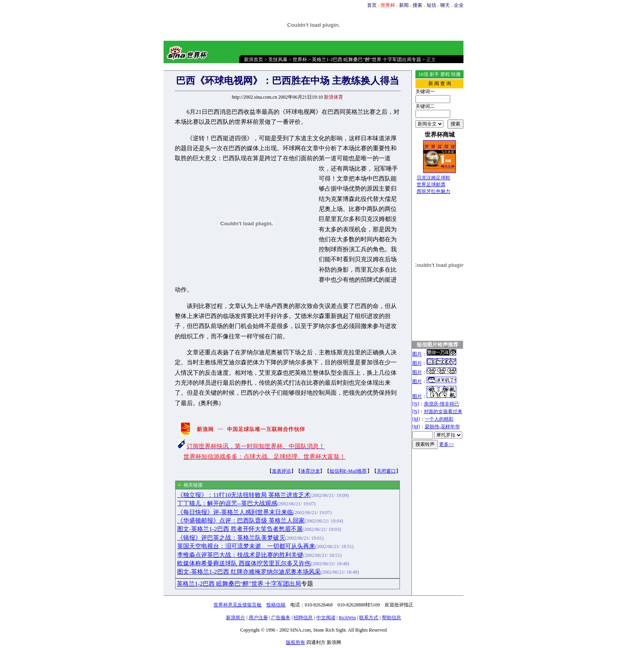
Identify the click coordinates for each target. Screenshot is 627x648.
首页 (372, 5)
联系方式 (368, 617)
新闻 (404, 5)
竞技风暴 (278, 59)
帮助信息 (391, 617)
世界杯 (300, 59)
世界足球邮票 (431, 184)
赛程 (445, 74)
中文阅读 (325, 617)
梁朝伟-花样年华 (442, 426)
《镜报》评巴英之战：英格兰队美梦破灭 (231, 538)
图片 (417, 354)
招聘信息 (303, 617)
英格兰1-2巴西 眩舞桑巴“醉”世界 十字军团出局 (239, 583)
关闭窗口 (386, 471)
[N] (415, 404)
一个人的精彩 (439, 419)
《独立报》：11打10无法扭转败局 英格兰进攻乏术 (243, 495)
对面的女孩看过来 (443, 411)
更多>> (446, 444)
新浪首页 (253, 59)
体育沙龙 (310, 471)
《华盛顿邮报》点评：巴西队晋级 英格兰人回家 (241, 520)
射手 (434, 74)
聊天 (445, 5)
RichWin (347, 617)
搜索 (417, 5)
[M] (416, 419)
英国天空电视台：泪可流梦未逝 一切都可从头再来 (246, 546)
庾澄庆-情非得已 (441, 404)
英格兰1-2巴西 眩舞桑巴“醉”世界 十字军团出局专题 (366, 59)
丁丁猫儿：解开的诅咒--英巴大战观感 (227, 503)
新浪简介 (235, 617)
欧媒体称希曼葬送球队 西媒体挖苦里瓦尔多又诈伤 (244, 563)
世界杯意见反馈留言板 (238, 605)
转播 (456, 74)
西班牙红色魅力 (433, 191)
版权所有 (295, 642)
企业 (458, 5)
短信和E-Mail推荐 (348, 471)
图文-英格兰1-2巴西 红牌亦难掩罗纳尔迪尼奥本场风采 (249, 571)
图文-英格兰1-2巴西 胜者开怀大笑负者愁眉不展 (240, 529)
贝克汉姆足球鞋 (433, 178)
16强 (423, 74)
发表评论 (281, 471)
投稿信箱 (276, 605)
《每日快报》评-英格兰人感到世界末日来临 (235, 512)
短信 (431, 5)
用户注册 (258, 617)
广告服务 (280, 617)
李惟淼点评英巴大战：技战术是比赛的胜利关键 (240, 555)
